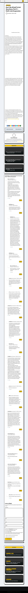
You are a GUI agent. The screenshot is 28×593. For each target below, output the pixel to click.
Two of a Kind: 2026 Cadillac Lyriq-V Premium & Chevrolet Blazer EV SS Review (13, 160)
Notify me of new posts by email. (10, 536)
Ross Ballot (8, 161)
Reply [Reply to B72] (20, 407)
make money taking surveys (12, 453)
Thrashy (10, 278)
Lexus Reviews (8, 561)
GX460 (12, 553)
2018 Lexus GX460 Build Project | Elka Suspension (13, 151)
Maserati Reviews (8, 579)
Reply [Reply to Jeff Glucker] (20, 261)
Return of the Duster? (9, 129)
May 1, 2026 (12, 161)
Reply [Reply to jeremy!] (20, 391)
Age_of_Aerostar (12, 265)
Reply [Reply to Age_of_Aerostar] (20, 200)
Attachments (7, 529)
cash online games (10, 433)
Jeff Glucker (14, 137)
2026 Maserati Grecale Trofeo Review (12, 580)
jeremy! (10, 386)
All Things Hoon (8, 5)
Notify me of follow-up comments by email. (12, 535)
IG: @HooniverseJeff (20, 141)
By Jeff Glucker (9, 13)
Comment (6, 507)
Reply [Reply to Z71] (20, 301)
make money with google (11, 464)
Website (6, 525)
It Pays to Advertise (19, 129)
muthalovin (9, 305)
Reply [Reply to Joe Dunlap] (20, 429)
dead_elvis (10, 494)
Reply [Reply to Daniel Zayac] (20, 490)
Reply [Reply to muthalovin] (20, 317)
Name (6, 518)
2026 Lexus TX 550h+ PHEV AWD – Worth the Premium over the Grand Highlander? (13, 563)
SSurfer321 (10, 343)
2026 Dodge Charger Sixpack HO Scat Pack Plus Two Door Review (14, 169)
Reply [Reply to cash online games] (20, 449)
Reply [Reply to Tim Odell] (20, 339)
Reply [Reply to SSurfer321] (20, 352)
